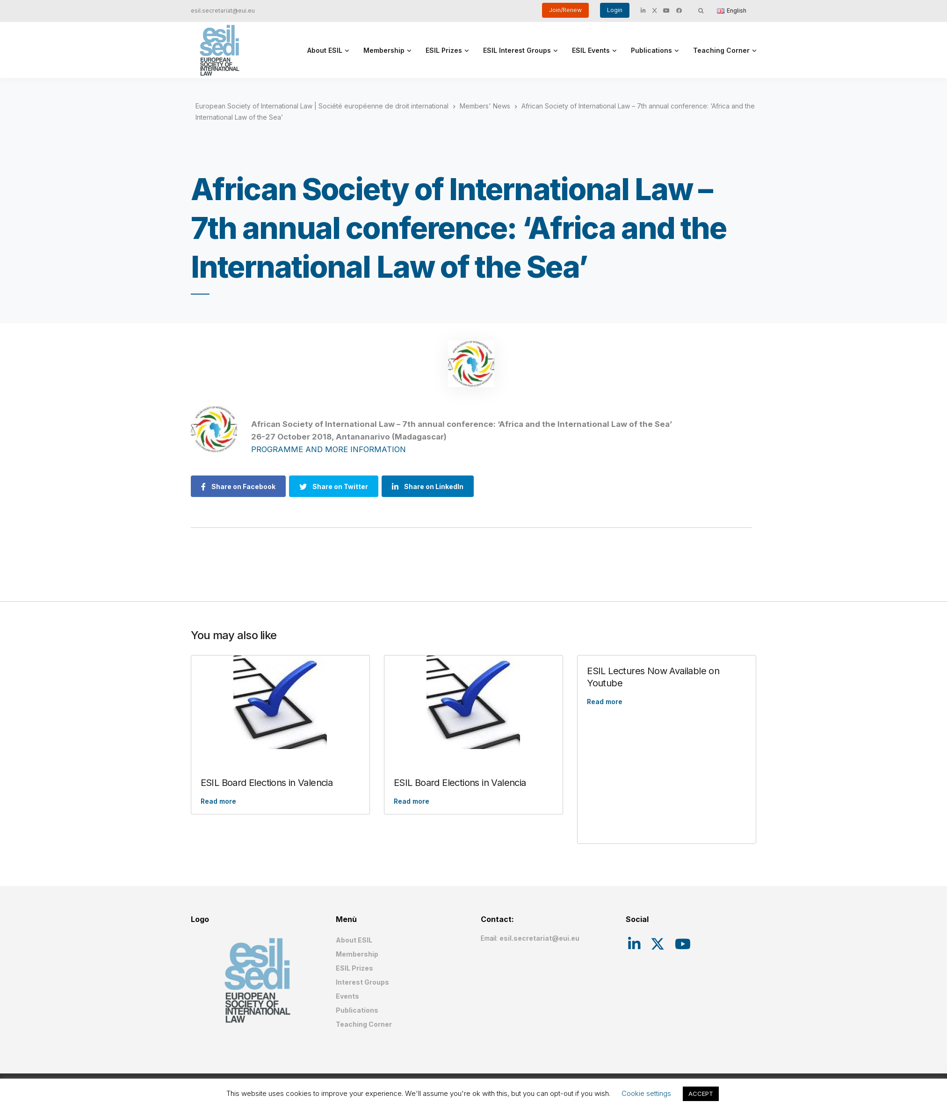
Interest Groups (362, 982)
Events (347, 996)
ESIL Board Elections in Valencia (267, 782)
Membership (384, 50)
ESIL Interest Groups (517, 50)
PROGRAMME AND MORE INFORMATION (328, 449)
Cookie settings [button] (646, 1093)
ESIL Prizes (444, 50)
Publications (651, 50)
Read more (218, 801)
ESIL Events (591, 50)
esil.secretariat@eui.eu (223, 10)
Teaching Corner (721, 50)
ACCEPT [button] (700, 1093)
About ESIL (324, 50)
